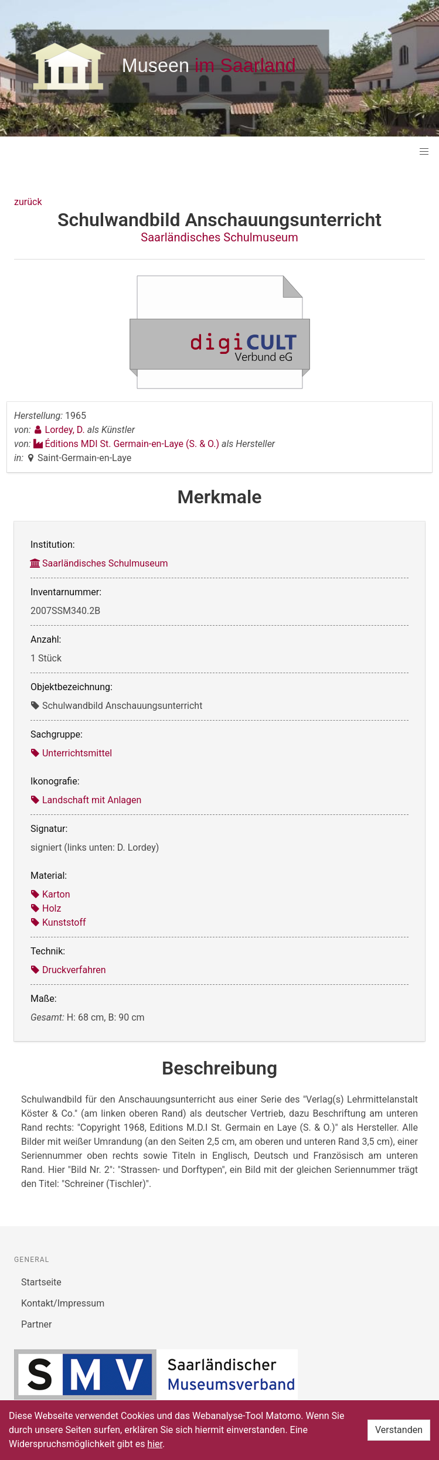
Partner (36, 1324)
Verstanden (399, 1429)
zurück (28, 201)
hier (154, 1443)
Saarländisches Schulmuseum (219, 237)
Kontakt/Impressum (62, 1303)
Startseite (41, 1282)
